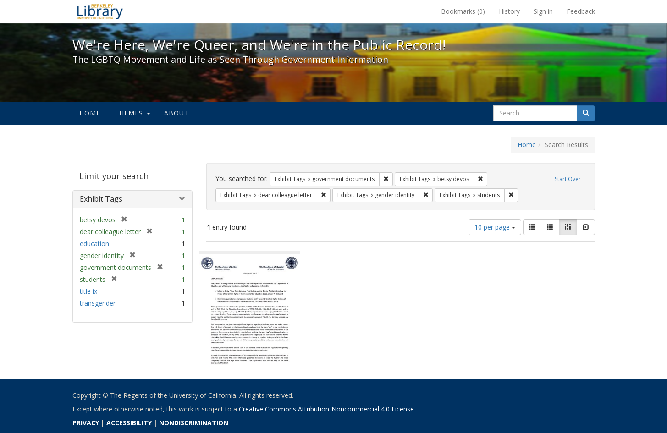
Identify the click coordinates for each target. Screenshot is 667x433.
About (176, 113)
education (94, 243)
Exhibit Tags (101, 199)
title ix (88, 291)
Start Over (568, 179)
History (509, 11)
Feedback (581, 11)
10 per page (494, 227)
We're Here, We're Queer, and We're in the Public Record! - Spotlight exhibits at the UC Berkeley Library (100, 11)
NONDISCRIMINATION (193, 422)
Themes (132, 113)
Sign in (543, 11)
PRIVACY (85, 422)
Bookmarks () (463, 11)
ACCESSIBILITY (129, 422)
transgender (98, 303)
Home (90, 113)
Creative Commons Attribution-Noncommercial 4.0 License (326, 409)
